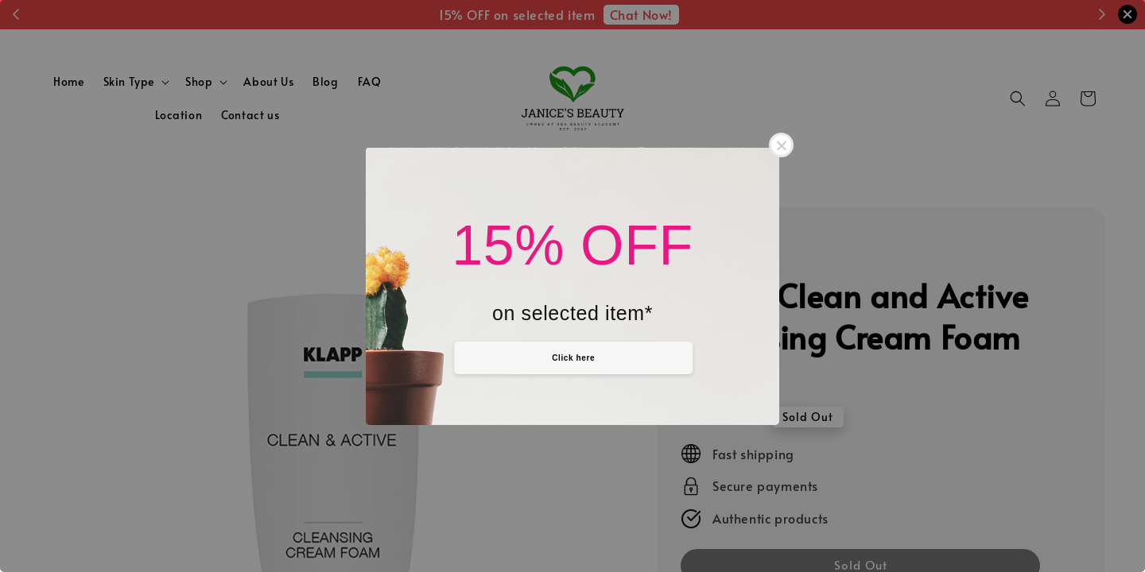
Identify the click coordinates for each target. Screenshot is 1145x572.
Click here (573, 358)
